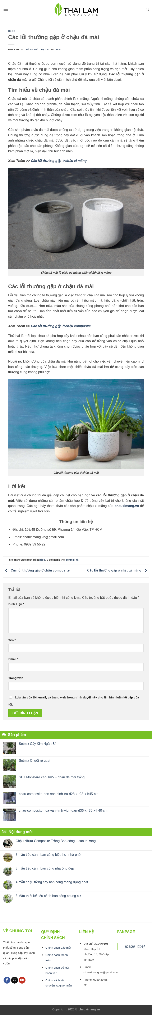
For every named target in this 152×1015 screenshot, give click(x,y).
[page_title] (135, 946)
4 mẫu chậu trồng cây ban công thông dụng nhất (52, 882)
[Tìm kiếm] (147, 9)
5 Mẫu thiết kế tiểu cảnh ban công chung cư (48, 896)
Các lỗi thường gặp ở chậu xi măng (59, 161)
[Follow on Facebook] (7, 980)
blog (11, 31)
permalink (71, 559)
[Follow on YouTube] (22, 980)
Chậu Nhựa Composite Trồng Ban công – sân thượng (56, 841)
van (58, 49)
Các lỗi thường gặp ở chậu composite (61, 326)
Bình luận (16, 604)
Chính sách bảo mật (58, 947)
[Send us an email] (14, 980)
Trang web (15, 678)
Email (13, 659)
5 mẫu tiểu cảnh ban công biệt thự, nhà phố (48, 854)
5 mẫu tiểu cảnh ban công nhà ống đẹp (45, 868)
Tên (12, 640)
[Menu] (5, 9)
